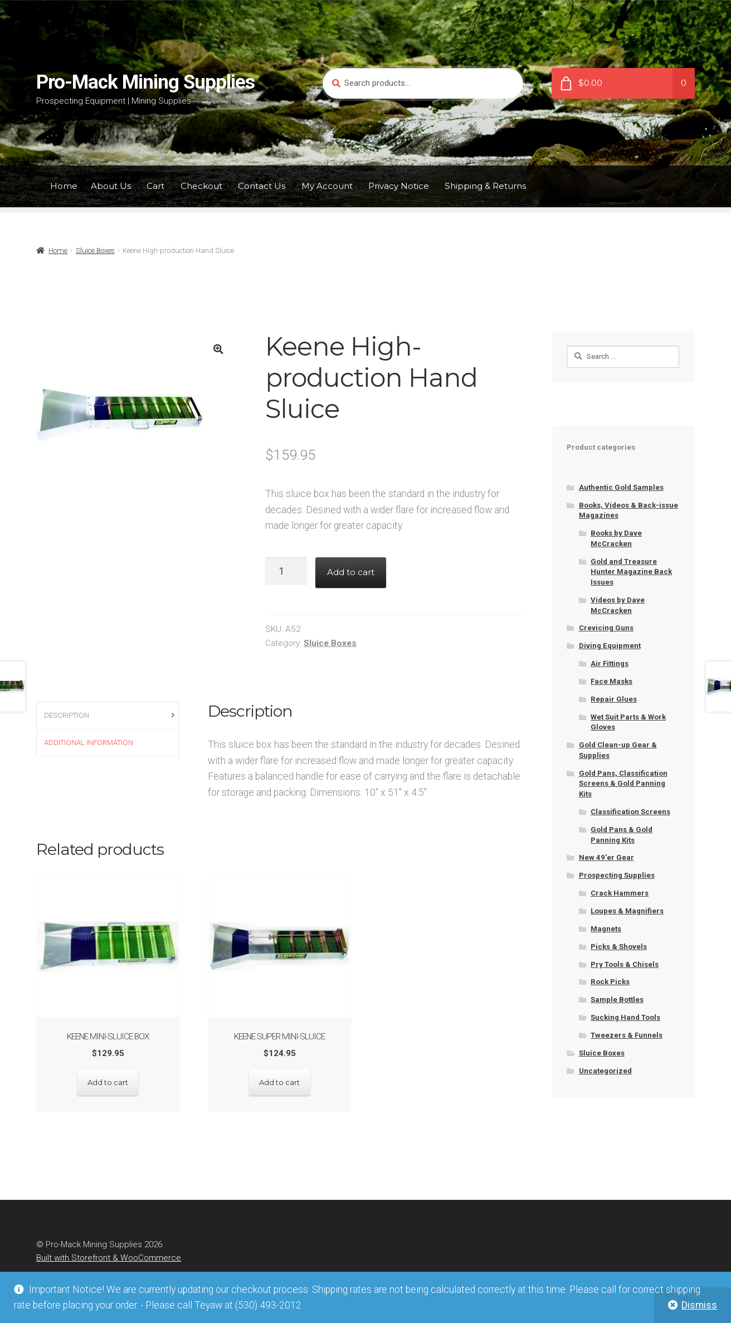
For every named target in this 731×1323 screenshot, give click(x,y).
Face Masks (611, 681)
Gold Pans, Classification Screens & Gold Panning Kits (623, 783)
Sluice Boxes (95, 250)
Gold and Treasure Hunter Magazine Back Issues (631, 571)
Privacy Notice (398, 186)
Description (66, 715)
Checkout (201, 186)
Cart (155, 186)
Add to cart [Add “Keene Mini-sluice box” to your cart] (107, 1082)
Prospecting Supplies (617, 875)
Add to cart (350, 572)
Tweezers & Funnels (626, 1035)
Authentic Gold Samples (621, 487)
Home (63, 186)
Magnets (606, 929)
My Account (327, 186)
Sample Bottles (617, 999)
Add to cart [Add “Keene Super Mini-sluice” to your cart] (279, 1082)
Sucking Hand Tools (625, 1017)
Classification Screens (630, 812)
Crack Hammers (620, 893)
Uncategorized (605, 1071)
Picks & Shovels (619, 946)
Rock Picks (610, 981)
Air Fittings (609, 663)
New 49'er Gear (606, 857)
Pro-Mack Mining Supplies (145, 82)
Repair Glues (614, 699)
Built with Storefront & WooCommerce (108, 1258)
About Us (111, 186)
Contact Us (261, 186)
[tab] (108, 715)
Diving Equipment (610, 645)
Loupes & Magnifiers (627, 911)
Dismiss (699, 1305)
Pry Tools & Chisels (625, 964)
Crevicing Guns (606, 628)
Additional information (88, 742)
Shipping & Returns (485, 186)
